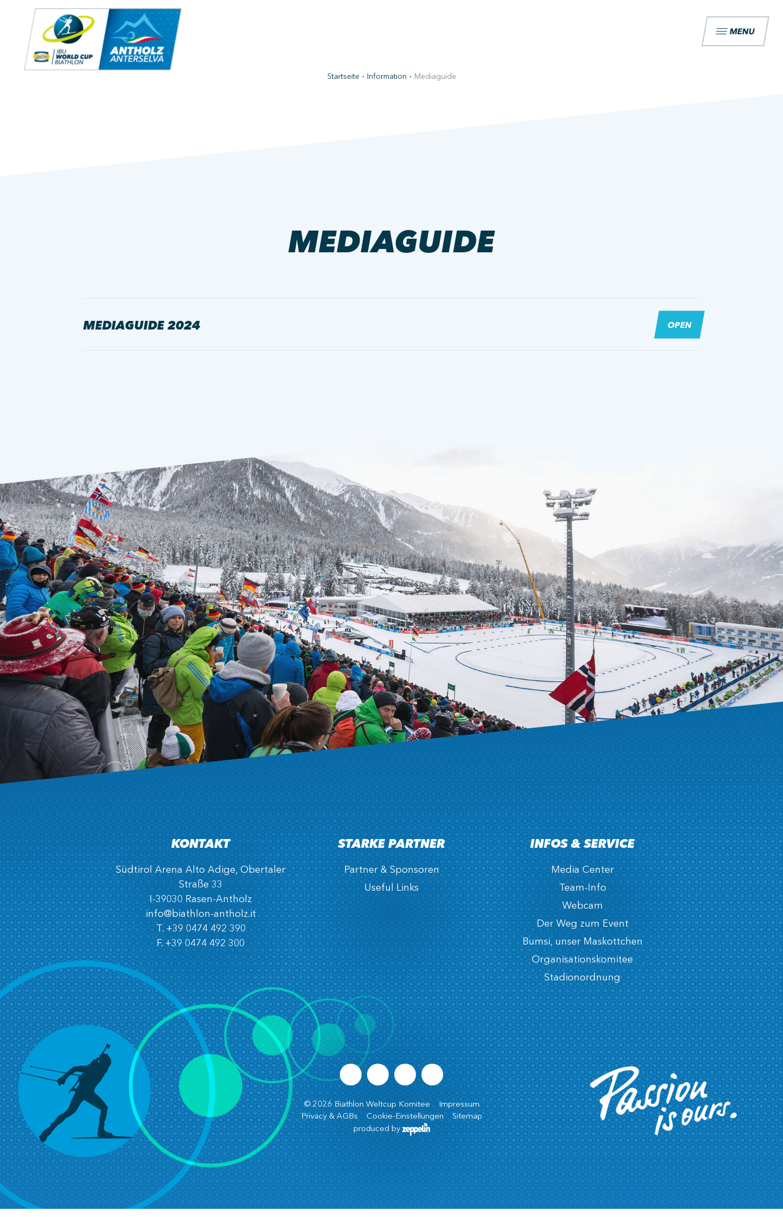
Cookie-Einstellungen (405, 1125)
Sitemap (467, 1125)
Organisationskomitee (582, 968)
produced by (391, 1137)
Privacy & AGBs (329, 1125)
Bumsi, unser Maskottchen (583, 950)
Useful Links (391, 896)
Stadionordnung (582, 986)
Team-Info (582, 896)
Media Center (582, 878)
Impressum (459, 1113)
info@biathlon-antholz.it (201, 922)
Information (387, 85)
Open (680, 332)
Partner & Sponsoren (391, 878)
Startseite (343, 85)
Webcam (582, 914)
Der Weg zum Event (583, 932)
